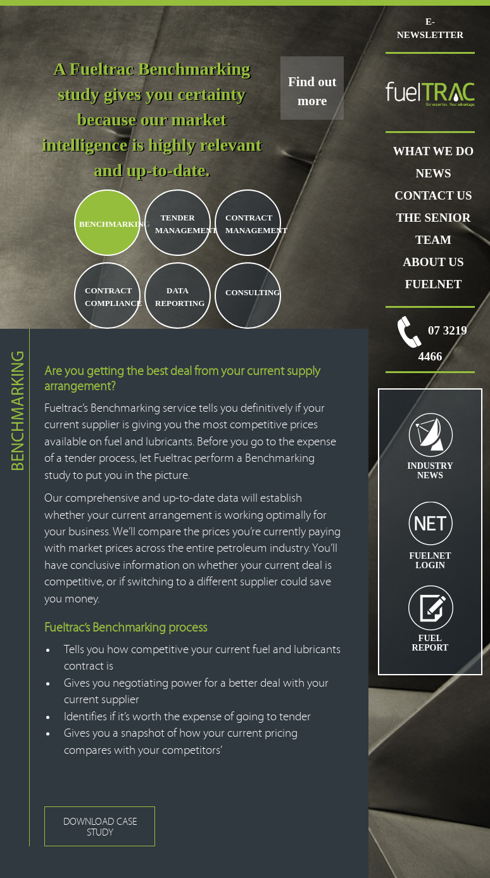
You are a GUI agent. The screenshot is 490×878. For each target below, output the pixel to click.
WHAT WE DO (433, 151)
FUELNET (433, 284)
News (433, 173)
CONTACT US (433, 195)
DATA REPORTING (179, 297)
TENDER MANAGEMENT (182, 224)
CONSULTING (252, 292)
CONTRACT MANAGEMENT (252, 224)
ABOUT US (433, 262)
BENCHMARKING (109, 224)
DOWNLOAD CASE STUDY (100, 827)
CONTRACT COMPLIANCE (112, 297)
